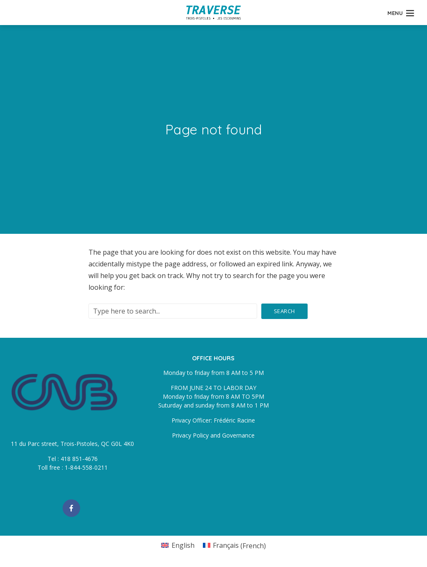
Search (284, 311)
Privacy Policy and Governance (213, 435)
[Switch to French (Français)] (234, 545)
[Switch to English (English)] (177, 545)
